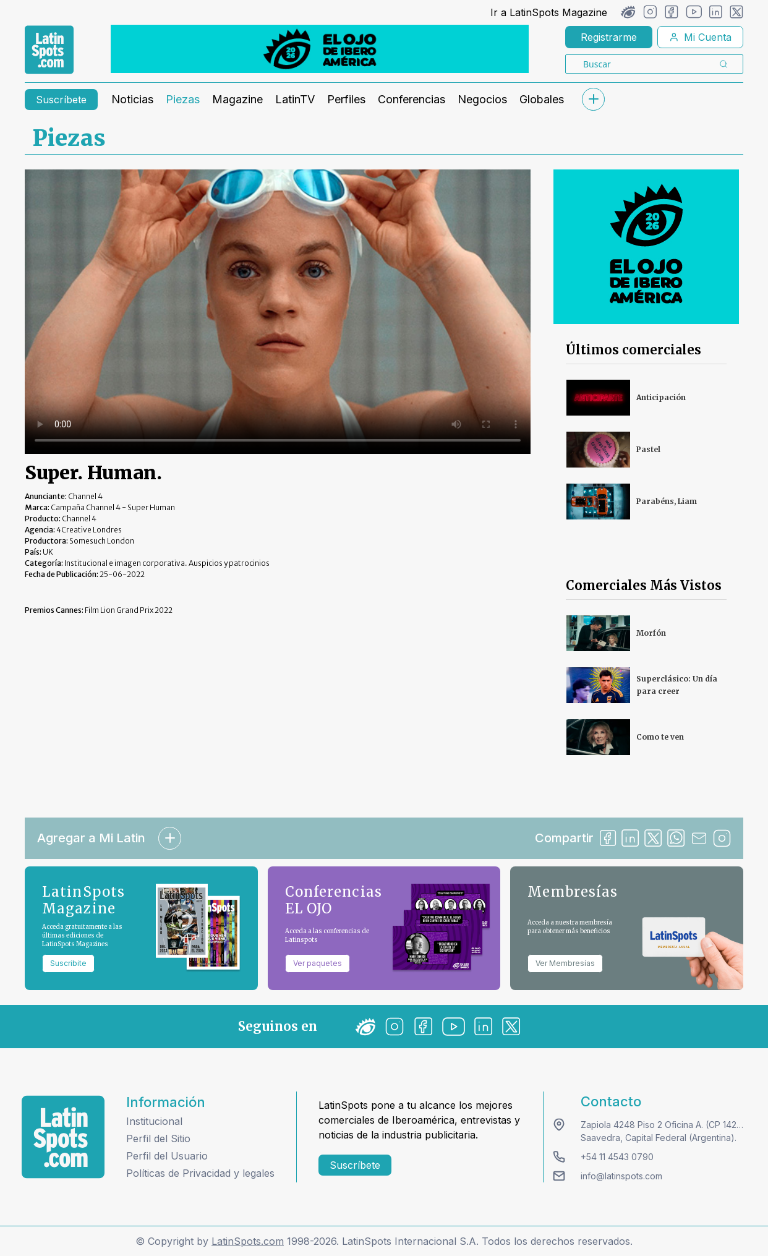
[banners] (320, 49)
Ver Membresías (565, 963)
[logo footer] (63, 1137)
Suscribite (68, 963)
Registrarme (609, 37)
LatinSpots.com (247, 1241)
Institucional (154, 1121)
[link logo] (49, 50)
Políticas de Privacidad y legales (200, 1173)
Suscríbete (61, 99)
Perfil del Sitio (158, 1138)
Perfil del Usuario (167, 1156)
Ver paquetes (317, 963)
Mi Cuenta (700, 37)
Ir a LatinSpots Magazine (548, 12)
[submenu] (593, 99)
